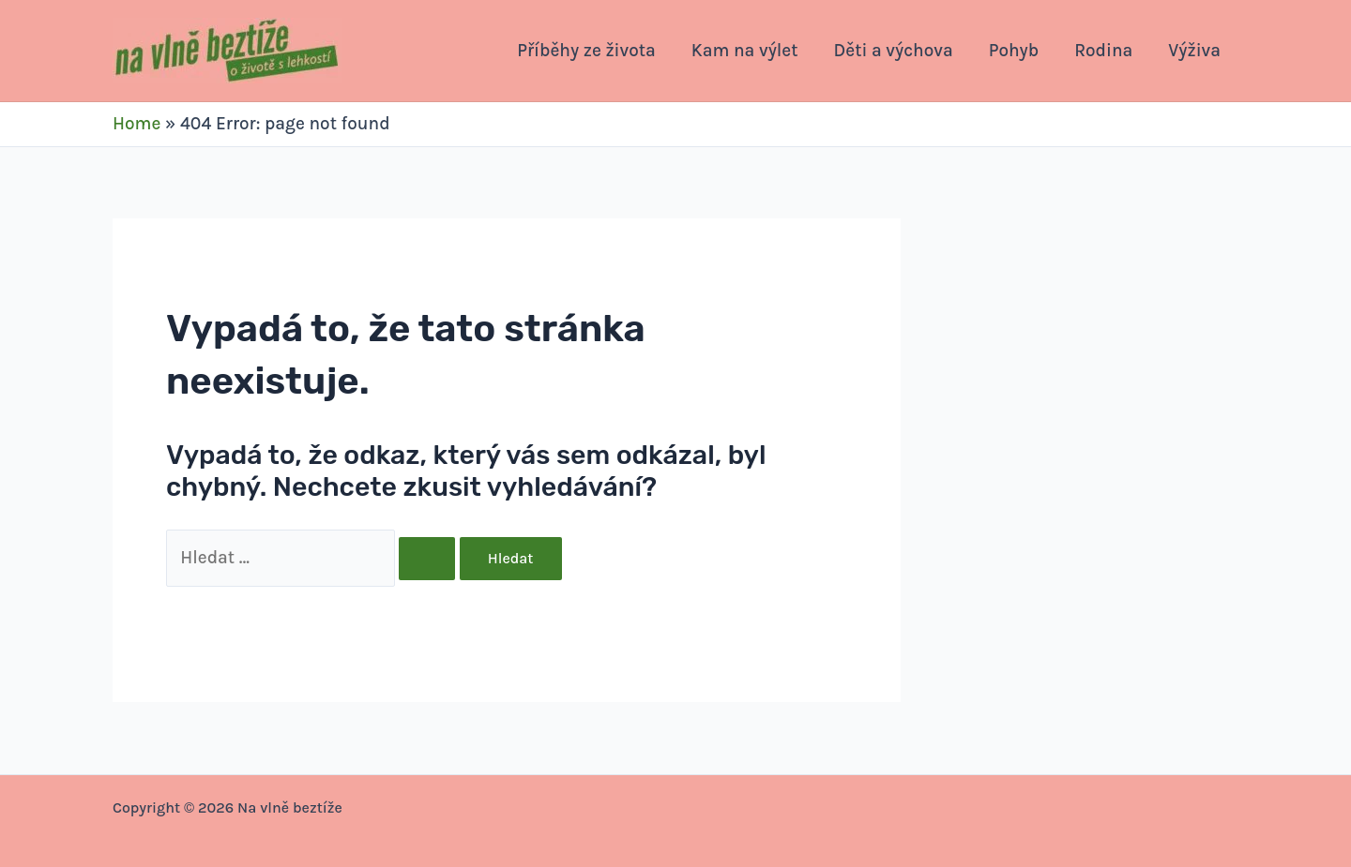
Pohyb (1014, 50)
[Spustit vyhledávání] (427, 558)
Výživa (1194, 50)
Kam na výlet (744, 50)
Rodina (1103, 50)
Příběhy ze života (586, 50)
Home (136, 123)
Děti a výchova (893, 50)
